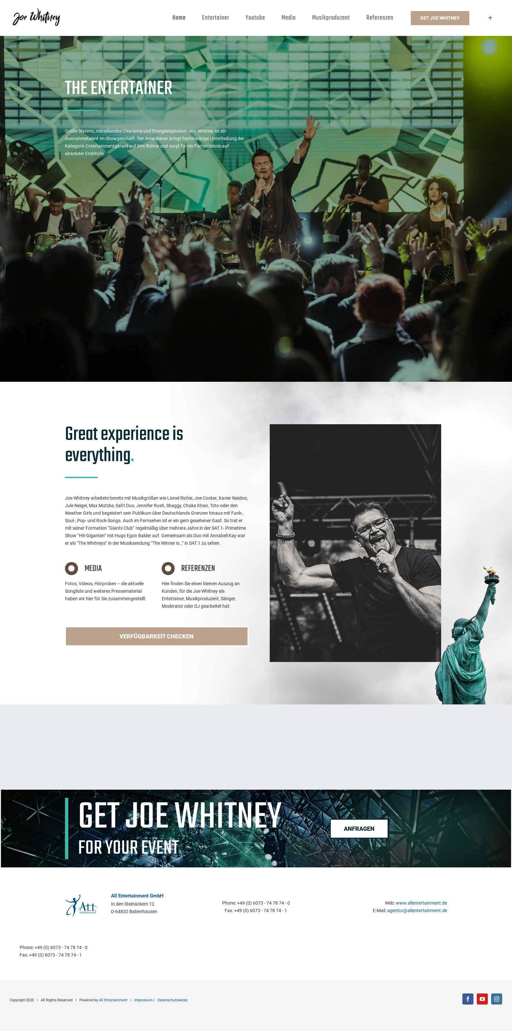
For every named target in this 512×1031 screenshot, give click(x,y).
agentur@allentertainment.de (417, 912)
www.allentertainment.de (421, 905)
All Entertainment (113, 1002)
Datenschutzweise (172, 1002)
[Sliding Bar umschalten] (490, 18)
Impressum (143, 1002)
